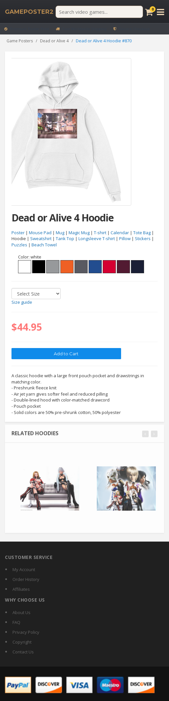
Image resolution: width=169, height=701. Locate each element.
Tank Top (65, 239)
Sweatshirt (41, 239)
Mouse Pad (40, 233)
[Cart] (149, 12)
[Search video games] (99, 12)
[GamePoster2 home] (29, 12)
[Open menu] (160, 12)
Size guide (21, 302)
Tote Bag (142, 233)
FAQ (16, 622)
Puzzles (19, 245)
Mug (60, 233)
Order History (25, 579)
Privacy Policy (25, 632)
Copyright (22, 642)
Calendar (120, 233)
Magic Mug (79, 233)
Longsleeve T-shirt (96, 239)
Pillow (125, 239)
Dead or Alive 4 (54, 41)
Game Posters (20, 41)
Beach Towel (44, 245)
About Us (21, 612)
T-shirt (100, 233)
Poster (18, 233)
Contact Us (23, 652)
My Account (23, 569)
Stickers (143, 239)
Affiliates (21, 589)
